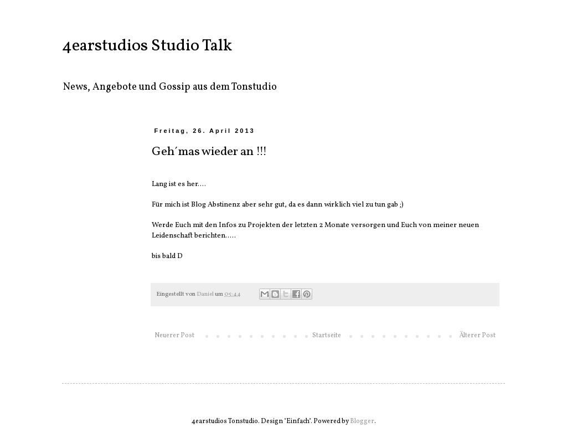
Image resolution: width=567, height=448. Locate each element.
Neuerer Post (174, 335)
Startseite (326, 335)
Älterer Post (477, 335)
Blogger (362, 421)
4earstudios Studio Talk (147, 46)
